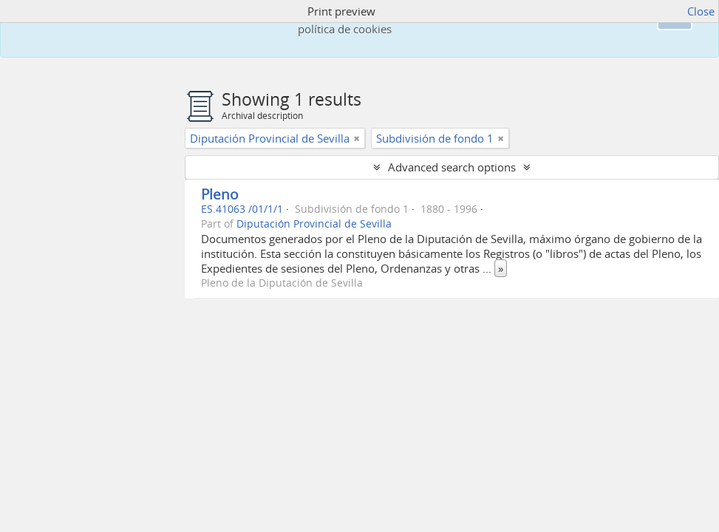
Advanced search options (452, 167)
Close (701, 11)
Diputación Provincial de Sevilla (314, 224)
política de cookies (345, 28)
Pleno (219, 194)
